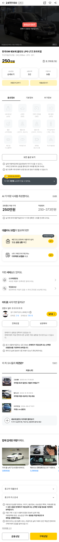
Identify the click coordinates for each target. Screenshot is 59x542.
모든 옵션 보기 (29, 157)
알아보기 (29, 241)
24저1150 (15, 2)
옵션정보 (11, 97)
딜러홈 (50, 314)
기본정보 (29, 97)
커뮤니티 (29, 370)
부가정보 (47, 97)
